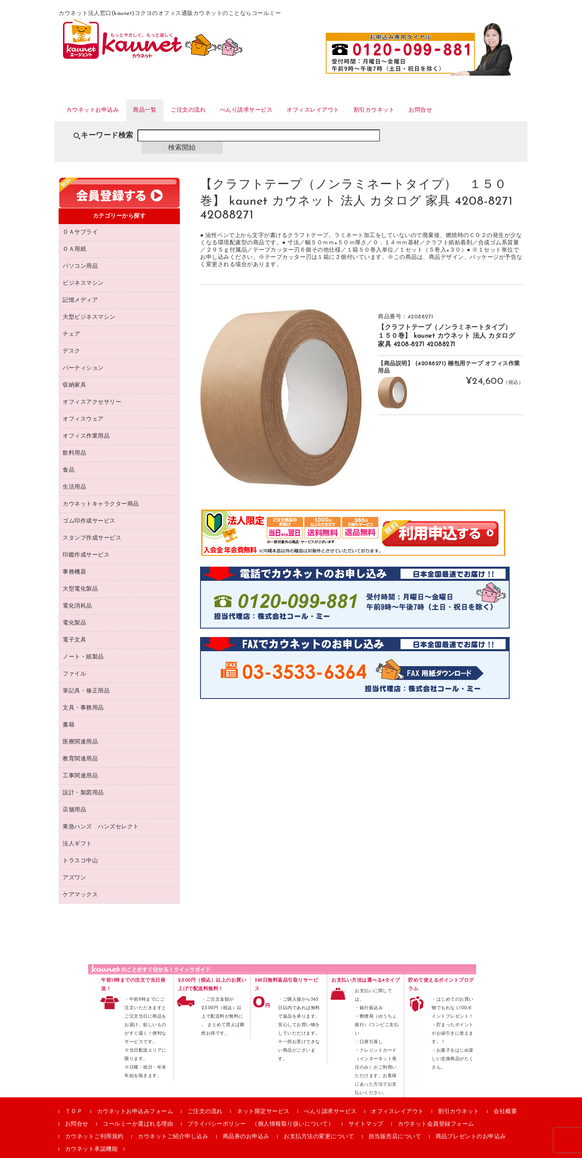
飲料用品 (74, 441)
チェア (71, 322)
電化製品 (74, 611)
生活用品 (74, 475)
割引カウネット (426, 109)
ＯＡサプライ (80, 220)
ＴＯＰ (74, 1100)
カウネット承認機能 (91, 1137)
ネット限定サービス (263, 1100)
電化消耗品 (77, 594)
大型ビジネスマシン (89, 305)
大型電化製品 (80, 577)
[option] (281, 385)
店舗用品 (74, 798)
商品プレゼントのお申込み (471, 1125)
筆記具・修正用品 (86, 679)
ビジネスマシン (83, 271)
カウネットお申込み (98, 109)
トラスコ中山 (80, 849)
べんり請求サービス (277, 109)
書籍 (68, 713)
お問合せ (479, 109)
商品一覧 (158, 109)
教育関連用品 (80, 747)
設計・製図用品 (83, 781)
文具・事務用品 (83, 696)
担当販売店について (395, 1125)
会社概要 (505, 1100)
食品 (68, 458)
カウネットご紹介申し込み (173, 1125)
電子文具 (74, 628)
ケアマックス (80, 883)
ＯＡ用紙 (74, 237)
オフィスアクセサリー (92, 390)
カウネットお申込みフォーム (135, 1100)
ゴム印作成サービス (89, 509)
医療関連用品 (80, 730)
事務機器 (74, 560)
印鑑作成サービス (86, 543)
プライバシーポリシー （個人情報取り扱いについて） (261, 1112)
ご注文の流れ (209, 109)
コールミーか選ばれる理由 (138, 1112)
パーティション (83, 356)
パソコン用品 (80, 254)
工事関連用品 (80, 764)
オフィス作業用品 (86, 424)
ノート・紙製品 (83, 645)
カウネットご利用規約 (94, 1125)
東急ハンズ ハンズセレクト (101, 815)
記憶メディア (80, 288)
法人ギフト (77, 832)
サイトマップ (366, 1112)
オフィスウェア (83, 407)
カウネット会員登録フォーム (436, 1112)
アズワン (74, 866)
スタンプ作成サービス (92, 526)
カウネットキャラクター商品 (101, 492)
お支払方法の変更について (319, 1125)
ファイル (74, 662)
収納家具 (74, 373)
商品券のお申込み (246, 1125)
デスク (71, 339)
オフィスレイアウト (355, 109)
